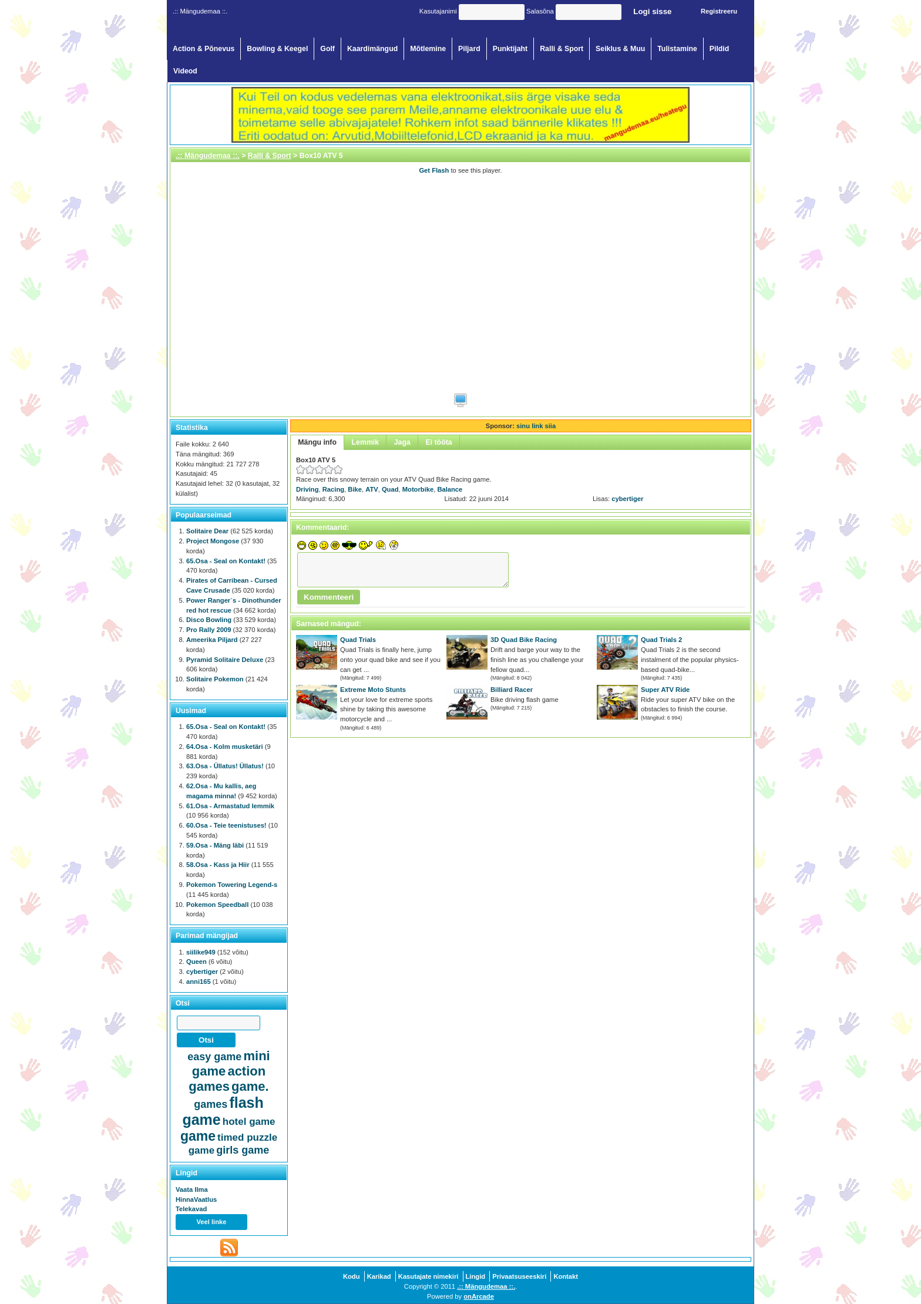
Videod (185, 71)
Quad (390, 489)
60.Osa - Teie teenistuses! (226, 825)
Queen (196, 961)
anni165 (198, 981)
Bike (355, 489)
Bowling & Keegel (277, 49)
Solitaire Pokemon (215, 679)
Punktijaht (510, 49)
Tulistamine (677, 49)
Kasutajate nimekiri (428, 1276)
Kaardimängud (372, 49)
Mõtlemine (428, 49)
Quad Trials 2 (661, 639)
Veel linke (212, 1221)
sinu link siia (536, 425)
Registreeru (719, 11)
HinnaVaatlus (196, 1199)
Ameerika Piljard (212, 639)
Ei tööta (438, 442)
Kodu (351, 1276)
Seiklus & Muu (620, 49)
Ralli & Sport (561, 49)
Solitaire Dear (207, 531)
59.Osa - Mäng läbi (215, 845)
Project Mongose (212, 541)
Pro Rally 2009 (208, 629)
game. (250, 1086)
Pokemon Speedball (217, 904)
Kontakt (565, 1276)
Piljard (469, 49)
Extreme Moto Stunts (373, 689)
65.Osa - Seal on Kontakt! (225, 560)
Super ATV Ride (665, 689)
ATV (371, 489)
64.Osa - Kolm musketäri (224, 746)
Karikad (379, 1276)
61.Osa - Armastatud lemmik (230, 805)
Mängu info (317, 442)
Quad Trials (358, 639)
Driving (307, 489)
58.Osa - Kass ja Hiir (218, 864)
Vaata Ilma (192, 1189)
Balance (449, 489)
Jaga (402, 442)
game (198, 1136)
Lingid (476, 1276)
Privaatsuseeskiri (519, 1276)
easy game (214, 1057)
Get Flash (434, 170)
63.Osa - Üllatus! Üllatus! (225, 765)
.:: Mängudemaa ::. (208, 156)
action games (227, 1079)
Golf (327, 49)
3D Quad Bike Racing (523, 639)
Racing (333, 489)
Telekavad (191, 1208)
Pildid (720, 49)
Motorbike (417, 489)
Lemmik (365, 442)
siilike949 (201, 952)
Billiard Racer (511, 689)
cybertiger (627, 498)
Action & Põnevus (203, 49)
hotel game (249, 1121)
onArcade (478, 1296)
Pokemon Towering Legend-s (231, 884)
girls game (242, 1150)
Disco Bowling (208, 619)
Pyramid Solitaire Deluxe (224, 659)
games (210, 1104)
